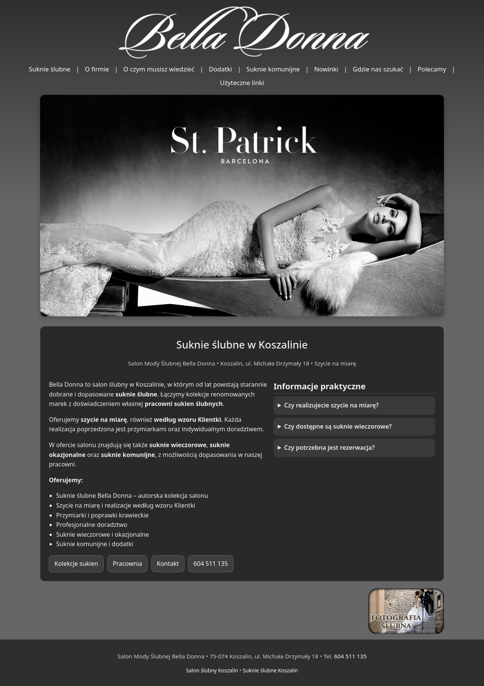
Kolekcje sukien (76, 563)
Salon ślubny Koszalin (212, 670)
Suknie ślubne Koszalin (270, 670)
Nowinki (326, 69)
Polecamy (431, 69)
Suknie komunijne (273, 69)
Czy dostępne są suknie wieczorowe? (338, 426)
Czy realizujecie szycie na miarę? (331, 405)
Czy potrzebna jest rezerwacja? (329, 447)
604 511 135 (211, 563)
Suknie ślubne (49, 69)
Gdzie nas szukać (378, 69)
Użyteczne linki (242, 82)
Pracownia (127, 563)
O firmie (97, 69)
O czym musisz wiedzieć (158, 69)
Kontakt (168, 563)
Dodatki (220, 69)
